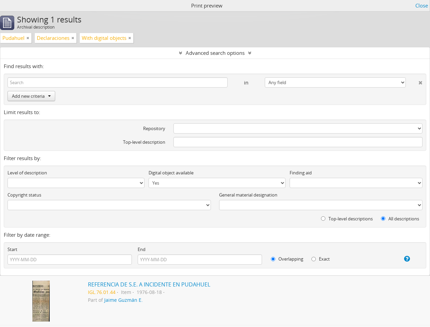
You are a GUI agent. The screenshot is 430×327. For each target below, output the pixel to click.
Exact (320, 259)
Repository (154, 128)
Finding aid (301, 173)
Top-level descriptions (347, 219)
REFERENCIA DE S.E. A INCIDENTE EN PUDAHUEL (149, 284)
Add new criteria (31, 96)
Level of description (27, 173)
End (141, 249)
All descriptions (400, 219)
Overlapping (287, 259)
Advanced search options (215, 52)
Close (421, 5)
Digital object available (171, 173)
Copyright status (24, 195)
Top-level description (144, 142)
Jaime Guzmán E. (123, 300)
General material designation (248, 195)
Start (12, 249)
